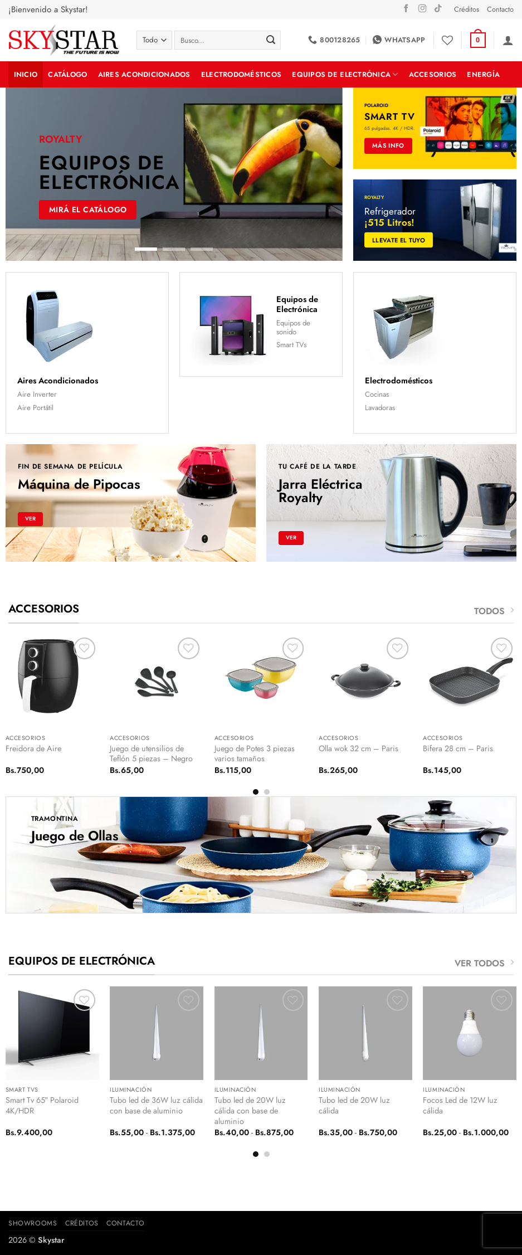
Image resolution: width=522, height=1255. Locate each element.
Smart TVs (291, 344)
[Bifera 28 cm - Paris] (469, 681)
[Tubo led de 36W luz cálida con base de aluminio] (156, 1033)
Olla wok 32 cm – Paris (358, 748)
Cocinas (377, 394)
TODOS (494, 611)
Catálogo (67, 74)
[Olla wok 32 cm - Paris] (365, 681)
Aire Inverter (37, 394)
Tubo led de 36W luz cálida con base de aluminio (156, 1105)
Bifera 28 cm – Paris (458, 748)
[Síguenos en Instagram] (422, 8)
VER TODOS (484, 963)
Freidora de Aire (33, 748)
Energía (483, 74)
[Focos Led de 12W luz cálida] (469, 1033)
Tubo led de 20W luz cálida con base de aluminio (250, 1110)
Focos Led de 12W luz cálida (460, 1105)
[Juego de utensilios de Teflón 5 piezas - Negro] (156, 681)
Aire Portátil (35, 407)
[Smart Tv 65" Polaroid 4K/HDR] (52, 1033)
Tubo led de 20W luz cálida (354, 1105)
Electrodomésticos (241, 74)
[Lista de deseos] (447, 40)
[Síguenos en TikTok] (438, 8)
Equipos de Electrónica (345, 74)
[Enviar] (270, 40)
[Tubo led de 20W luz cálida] (365, 1033)
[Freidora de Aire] (52, 681)
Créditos (466, 9)
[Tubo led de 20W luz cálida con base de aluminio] (261, 1033)
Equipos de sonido (293, 327)
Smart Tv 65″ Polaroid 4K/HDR (42, 1105)
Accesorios (433, 74)
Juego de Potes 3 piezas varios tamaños (254, 753)
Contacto (500, 9)
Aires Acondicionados (144, 74)
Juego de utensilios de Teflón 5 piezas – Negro (151, 753)
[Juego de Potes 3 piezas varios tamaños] (261, 681)
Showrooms (32, 1223)
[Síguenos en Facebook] (406, 8)
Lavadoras (380, 407)
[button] (478, 40)
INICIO (26, 74)
